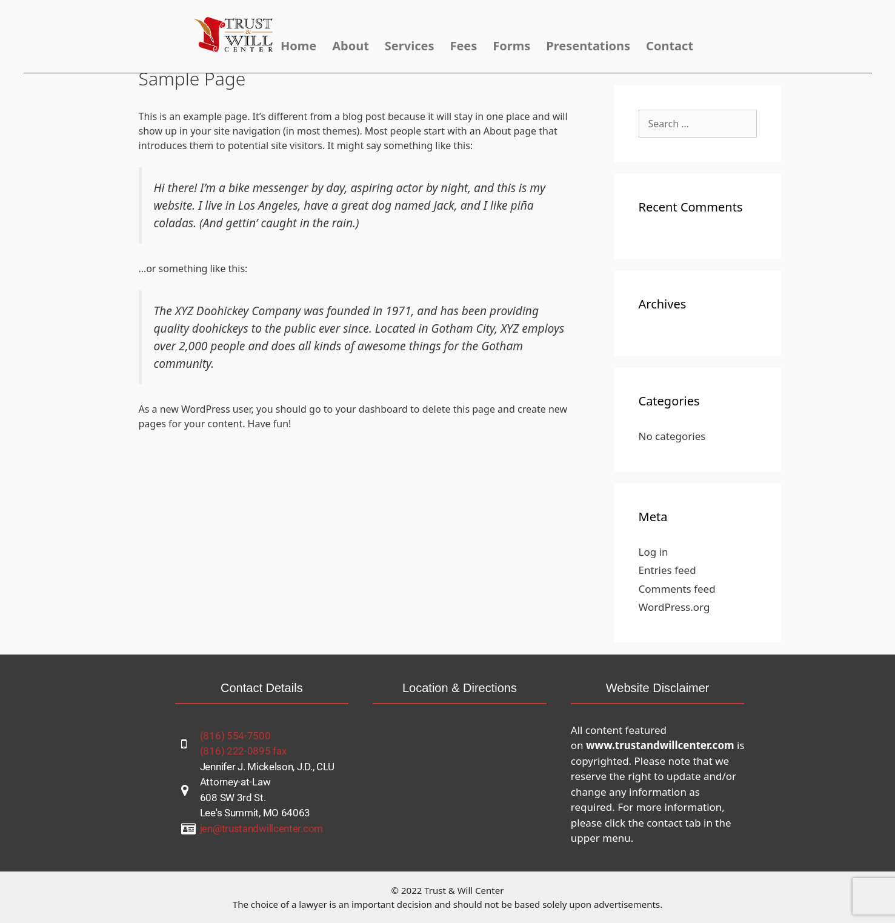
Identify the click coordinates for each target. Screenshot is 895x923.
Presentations (588, 46)
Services (409, 46)
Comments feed (677, 589)
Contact (669, 46)
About (350, 46)
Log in (653, 552)
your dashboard (371, 409)
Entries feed (667, 570)
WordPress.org (674, 607)
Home (298, 46)
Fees (463, 46)
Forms (511, 46)
